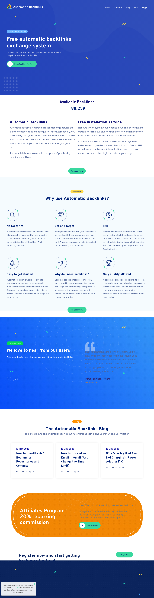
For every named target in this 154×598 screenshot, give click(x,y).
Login (144, 7)
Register (124, 554)
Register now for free (20, 64)
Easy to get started (20, 274)
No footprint (15, 226)
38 (31, 471)
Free (106, 226)
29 (24, 471)
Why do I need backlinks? (72, 274)
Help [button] (136, 7)
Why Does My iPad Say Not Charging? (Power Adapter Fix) (121, 458)
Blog (128, 7)
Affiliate (118, 7)
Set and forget (64, 226)
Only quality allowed (117, 274)
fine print (17, 588)
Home (107, 7)
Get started (89, 525)
